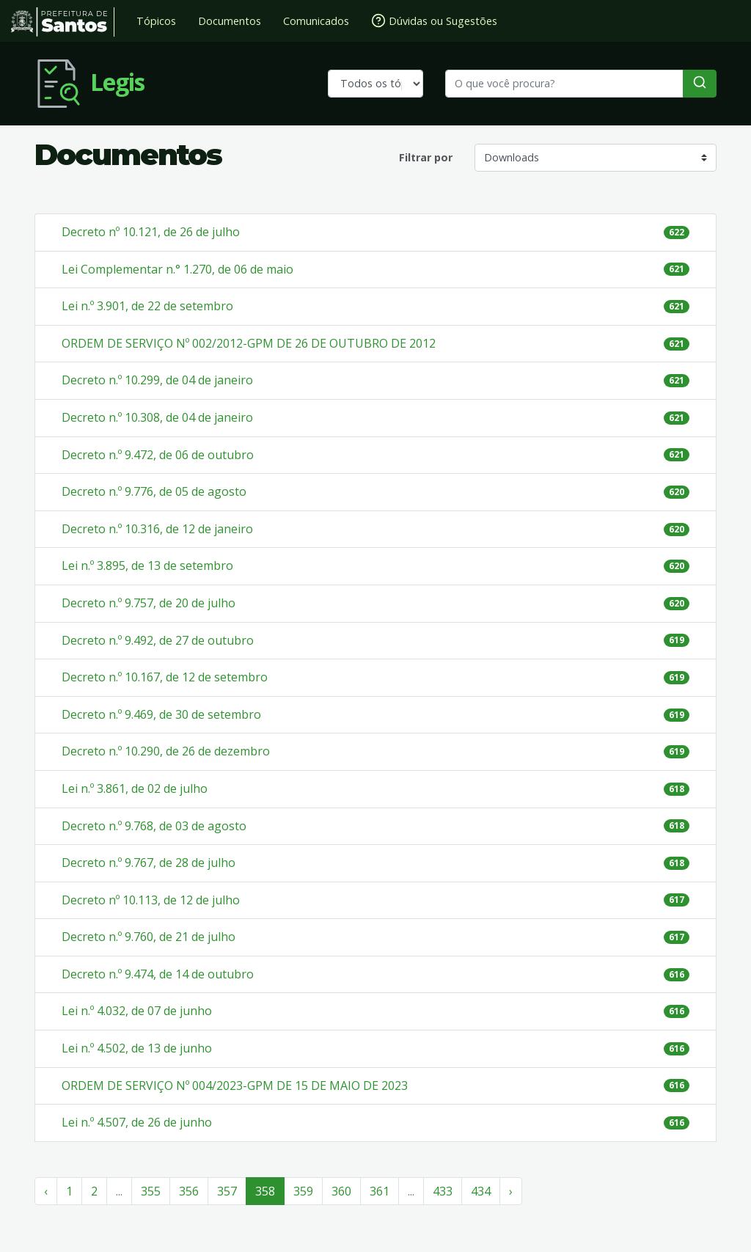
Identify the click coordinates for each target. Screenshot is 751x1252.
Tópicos (156, 21)
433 (443, 1191)
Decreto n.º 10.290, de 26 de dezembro (166, 751)
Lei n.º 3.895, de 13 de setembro (147, 565)
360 (341, 1191)
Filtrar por (426, 157)
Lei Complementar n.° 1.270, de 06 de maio (177, 269)
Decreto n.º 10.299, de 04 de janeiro (157, 380)
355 (151, 1191)
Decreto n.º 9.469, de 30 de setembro (161, 714)
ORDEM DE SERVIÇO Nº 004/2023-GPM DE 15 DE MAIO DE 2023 (235, 1085)
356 (189, 1191)
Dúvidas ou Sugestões (434, 20)
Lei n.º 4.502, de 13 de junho (137, 1048)
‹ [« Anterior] (46, 1191)
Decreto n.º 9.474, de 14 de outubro (158, 974)
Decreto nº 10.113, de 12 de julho (151, 900)
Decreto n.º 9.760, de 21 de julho (148, 937)
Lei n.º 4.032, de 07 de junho (137, 1011)
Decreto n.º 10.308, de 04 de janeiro (157, 417)
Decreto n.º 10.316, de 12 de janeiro (157, 529)
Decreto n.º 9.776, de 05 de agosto (154, 491)
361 (379, 1191)
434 (481, 1191)
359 (303, 1191)
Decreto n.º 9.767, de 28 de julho (148, 862)
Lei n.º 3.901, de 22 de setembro (147, 306)
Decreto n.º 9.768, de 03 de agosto (154, 826)
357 (227, 1191)
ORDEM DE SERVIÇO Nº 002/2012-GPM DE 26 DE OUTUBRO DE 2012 (249, 343)
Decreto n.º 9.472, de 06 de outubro (158, 455)
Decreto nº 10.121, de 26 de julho (151, 232)
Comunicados (316, 21)
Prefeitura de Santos (62, 22)
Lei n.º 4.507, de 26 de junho (137, 1122)
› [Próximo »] (511, 1191)
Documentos (229, 21)
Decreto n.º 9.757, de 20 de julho (148, 603)
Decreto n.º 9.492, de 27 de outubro (158, 640)
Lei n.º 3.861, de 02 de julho (135, 788)
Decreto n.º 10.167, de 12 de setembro (165, 677)
